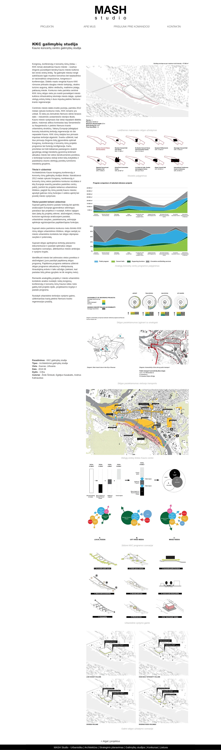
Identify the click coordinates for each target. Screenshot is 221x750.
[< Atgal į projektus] (110, 741)
